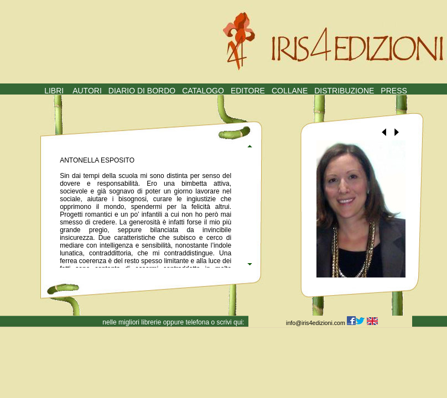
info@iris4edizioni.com (316, 323)
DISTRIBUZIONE (344, 90)
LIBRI (54, 90)
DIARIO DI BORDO (141, 90)
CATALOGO (203, 90)
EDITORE (248, 90)
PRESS (394, 90)
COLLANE (290, 90)
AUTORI (87, 90)
